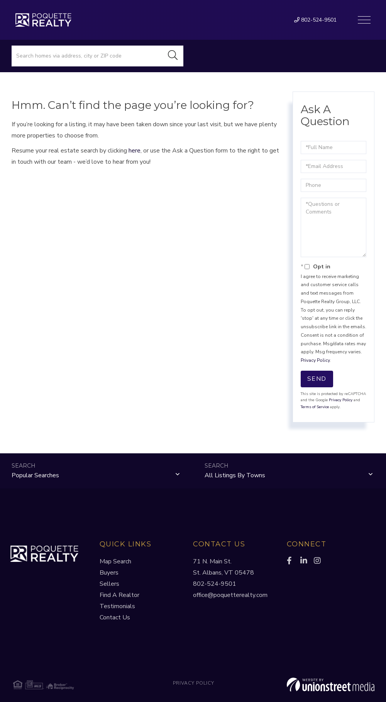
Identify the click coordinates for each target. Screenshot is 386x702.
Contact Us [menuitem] (115, 617)
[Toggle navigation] (364, 20)
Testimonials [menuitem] (117, 606)
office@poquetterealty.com (230, 595)
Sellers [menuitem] (109, 584)
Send (317, 379)
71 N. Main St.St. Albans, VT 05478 (223, 567)
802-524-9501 (315, 20)
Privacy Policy (315, 360)
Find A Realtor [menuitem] (119, 595)
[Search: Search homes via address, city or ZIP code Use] (87, 56)
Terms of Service (315, 407)
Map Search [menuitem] (115, 561)
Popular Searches (35, 475)
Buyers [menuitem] (109, 572)
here (135, 150)
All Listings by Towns (235, 475)
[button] (173, 56)
